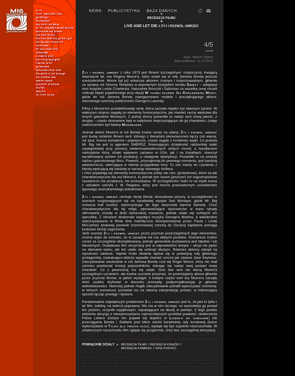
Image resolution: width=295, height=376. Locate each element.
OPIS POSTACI (165, 348)
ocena (209, 50)
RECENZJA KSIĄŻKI (164, 344)
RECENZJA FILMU (134, 344)
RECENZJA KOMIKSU (136, 348)
